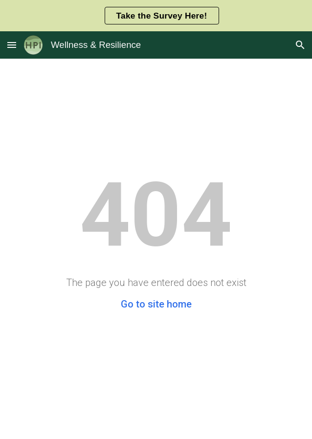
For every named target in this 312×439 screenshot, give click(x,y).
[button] (11, 44)
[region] (156, 15)
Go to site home (156, 304)
